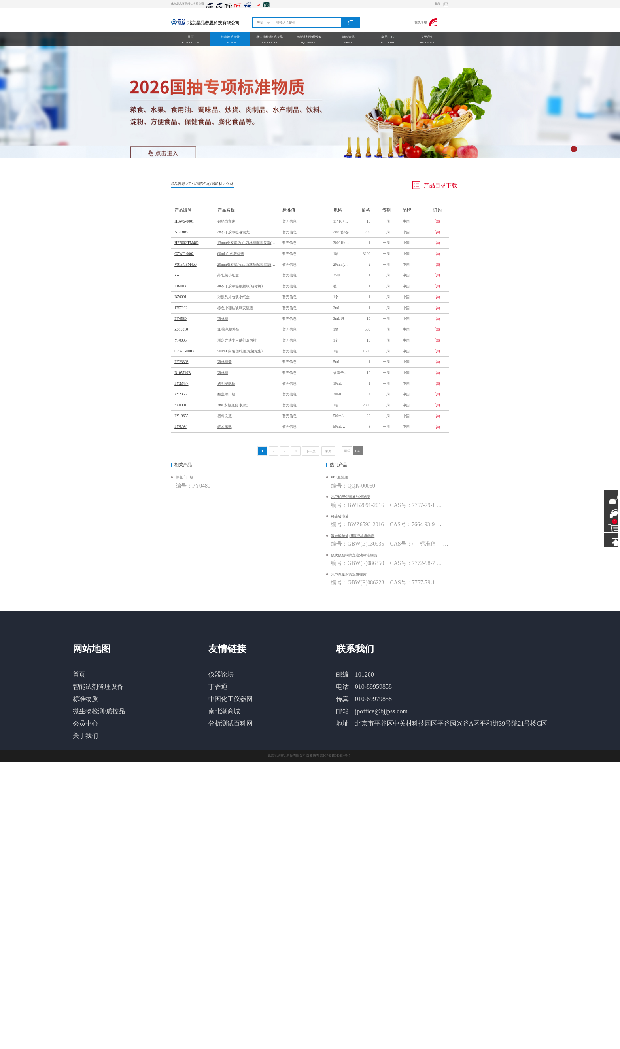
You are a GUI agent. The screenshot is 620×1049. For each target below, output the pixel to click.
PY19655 (181, 416)
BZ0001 (180, 297)
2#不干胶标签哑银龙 (233, 232)
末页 (328, 451)
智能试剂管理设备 (98, 686)
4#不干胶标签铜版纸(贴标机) (240, 286)
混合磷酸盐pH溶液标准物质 (352, 536)
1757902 (180, 308)
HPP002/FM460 (186, 243)
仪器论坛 (221, 674)
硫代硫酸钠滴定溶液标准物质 (354, 555)
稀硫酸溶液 (340, 516)
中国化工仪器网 (230, 699)
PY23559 (181, 394)
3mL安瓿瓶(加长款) (232, 405)
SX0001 (180, 405)
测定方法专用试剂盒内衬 (237, 340)
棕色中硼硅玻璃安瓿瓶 (235, 308)
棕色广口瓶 (184, 477)
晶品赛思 (178, 184)
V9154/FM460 (185, 265)
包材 (229, 184)
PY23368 (181, 362)
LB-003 (180, 286)
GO (358, 451)
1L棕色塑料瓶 (228, 329)
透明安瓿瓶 (226, 384)
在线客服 (426, 22)
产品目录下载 (430, 185)
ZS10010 (181, 329)
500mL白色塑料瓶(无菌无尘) (240, 351)
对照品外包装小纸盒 (233, 297)
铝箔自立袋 (226, 221)
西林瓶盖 (224, 362)
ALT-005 (181, 232)
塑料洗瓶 (224, 416)
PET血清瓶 (339, 477)
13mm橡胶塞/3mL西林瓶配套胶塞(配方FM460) (247, 243)
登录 (438, 4)
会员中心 (85, 723)
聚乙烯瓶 (224, 427)
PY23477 (181, 384)
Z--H (178, 275)
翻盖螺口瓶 (226, 394)
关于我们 (85, 735)
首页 (79, 674)
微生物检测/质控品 (99, 711)
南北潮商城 (224, 711)
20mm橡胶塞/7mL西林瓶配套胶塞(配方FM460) (247, 265)
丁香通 (217, 686)
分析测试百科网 (230, 723)
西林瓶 (222, 319)
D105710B (182, 373)
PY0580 (180, 319)
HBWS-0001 (184, 221)
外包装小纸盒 (228, 275)
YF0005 (180, 340)
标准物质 (85, 699)
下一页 (311, 451)
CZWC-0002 (184, 254)
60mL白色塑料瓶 (230, 254)
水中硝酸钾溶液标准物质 (350, 497)
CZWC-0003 (184, 351)
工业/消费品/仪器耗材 (205, 184)
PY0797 (180, 427)
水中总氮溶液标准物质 (349, 574)
